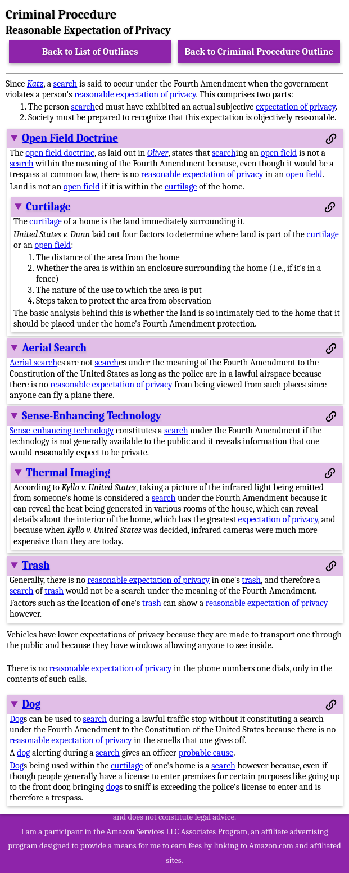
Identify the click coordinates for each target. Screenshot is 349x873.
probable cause (206, 753)
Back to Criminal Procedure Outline (258, 51)
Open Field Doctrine (70, 138)
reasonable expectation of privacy (135, 94)
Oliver (157, 153)
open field (279, 153)
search (65, 84)
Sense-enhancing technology (62, 431)
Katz (35, 84)
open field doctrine (59, 153)
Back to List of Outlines (90, 51)
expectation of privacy (296, 107)
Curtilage (48, 207)
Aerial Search (54, 348)
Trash (35, 565)
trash (251, 580)
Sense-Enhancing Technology (91, 416)
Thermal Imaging (68, 473)
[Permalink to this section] (331, 139)
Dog (31, 704)
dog (23, 753)
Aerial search (33, 363)
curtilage (181, 187)
